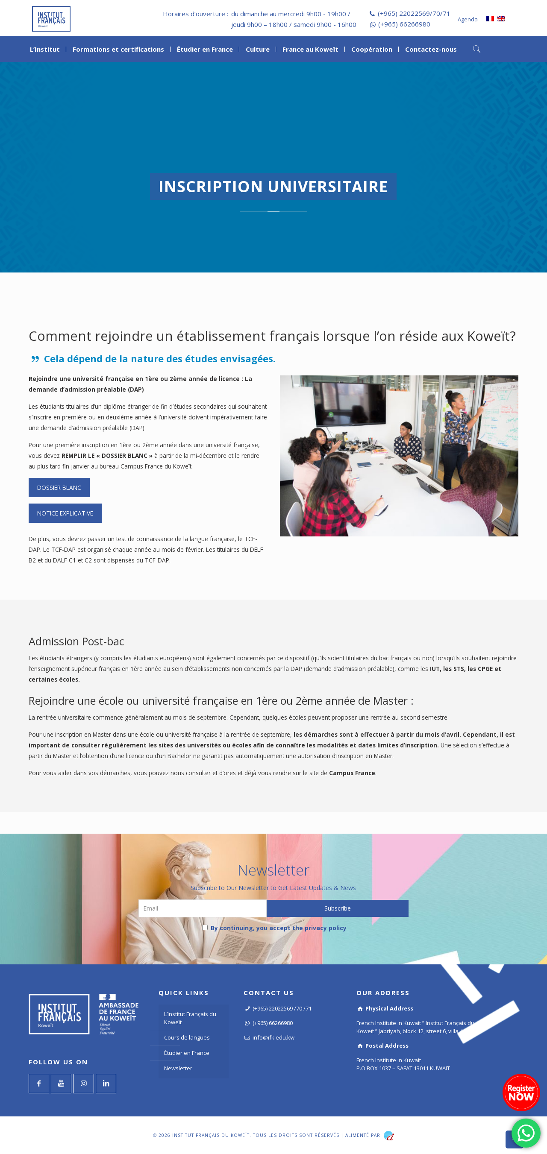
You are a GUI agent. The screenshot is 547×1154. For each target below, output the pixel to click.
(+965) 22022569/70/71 (414, 13)
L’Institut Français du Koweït (190, 1018)
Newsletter (178, 1068)
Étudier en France (186, 1053)
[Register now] (521, 1092)
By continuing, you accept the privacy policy (274, 928)
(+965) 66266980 (404, 24)
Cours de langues (187, 1037)
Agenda (468, 19)
